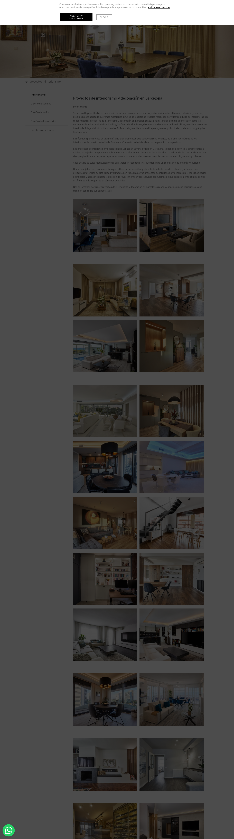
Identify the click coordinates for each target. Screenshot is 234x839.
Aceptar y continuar (76, 17)
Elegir (104, 17)
